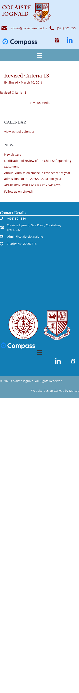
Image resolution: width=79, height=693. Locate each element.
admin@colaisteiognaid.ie (29, 28)
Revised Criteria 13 (13, 92)
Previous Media (39, 103)
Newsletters (12, 154)
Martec (74, 391)
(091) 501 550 (16, 218)
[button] (57, 40)
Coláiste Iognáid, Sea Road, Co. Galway (34, 225)
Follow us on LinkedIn (19, 191)
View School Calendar (19, 132)
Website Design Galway (47, 391)
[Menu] (39, 55)
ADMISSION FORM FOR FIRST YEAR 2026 (32, 185)
